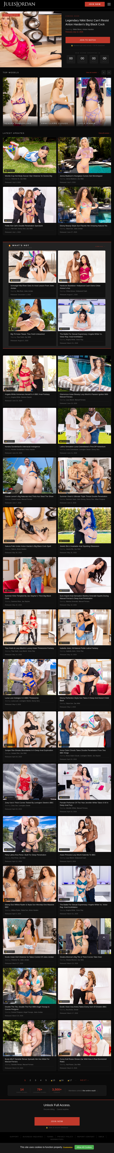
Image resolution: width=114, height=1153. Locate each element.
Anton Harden (88, 29)
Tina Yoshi (20, 337)
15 (53, 1080)
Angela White (70, 339)
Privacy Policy (65, 1137)
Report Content (86, 1137)
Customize (68, 1147)
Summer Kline (16, 601)
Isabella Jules (71, 651)
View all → (100, 246)
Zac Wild (23, 179)
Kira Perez (14, 858)
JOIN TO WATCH (88, 40)
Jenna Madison (71, 179)
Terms (50, 1137)
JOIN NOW (57, 1121)
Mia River (20, 291)
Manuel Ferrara (80, 400)
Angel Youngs (28, 1012)
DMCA (101, 1137)
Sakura (13, 549)
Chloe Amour (70, 291)
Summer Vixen (71, 499)
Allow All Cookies (84, 1147)
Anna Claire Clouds (72, 756)
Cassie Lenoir (16, 499)
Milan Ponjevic (100, 499)
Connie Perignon (17, 1012)
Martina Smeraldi (72, 601)
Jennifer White (71, 808)
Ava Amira (69, 1009)
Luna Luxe (14, 701)
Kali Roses (70, 1064)
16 (61, 1080)
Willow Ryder (15, 910)
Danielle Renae (16, 1064)
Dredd (76, 1009)
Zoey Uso (14, 805)
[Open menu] (109, 4)
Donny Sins (22, 228)
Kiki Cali (14, 228)
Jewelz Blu (70, 549)
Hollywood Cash (81, 291)
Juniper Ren (15, 753)
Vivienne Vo (15, 179)
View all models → (92, 72)
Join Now (95, 4)
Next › (84, 1080)
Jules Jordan (78, 228)
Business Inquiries (33, 1137)
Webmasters (57, 1139)
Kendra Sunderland (18, 449)
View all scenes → (104, 133)
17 (69, 1080)
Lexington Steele (85, 449)
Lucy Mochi (70, 400)
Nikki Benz (77, 29)
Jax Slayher (26, 601)
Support (14, 1137)
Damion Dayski (26, 397)
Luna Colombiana (72, 449)
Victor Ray (79, 339)
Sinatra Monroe (71, 960)
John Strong (81, 499)
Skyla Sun (69, 228)
